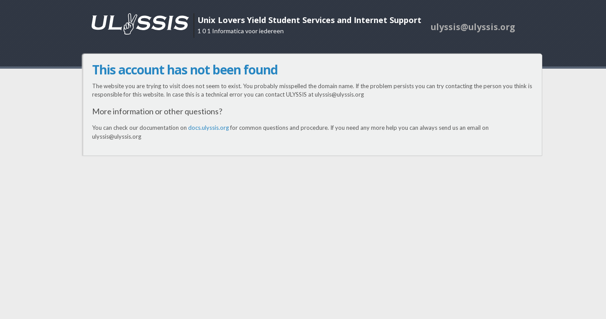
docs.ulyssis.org (208, 127)
